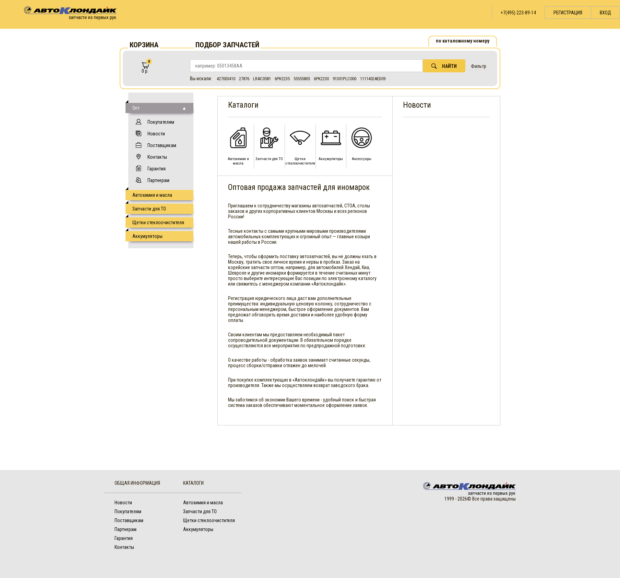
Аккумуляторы (147, 236)
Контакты (157, 157)
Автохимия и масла (152, 195)
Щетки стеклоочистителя (158, 222)
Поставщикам (161, 145)
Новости (156, 133)
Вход (605, 12)
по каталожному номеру (462, 41)
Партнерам (158, 180)
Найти (444, 66)
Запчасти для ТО (149, 209)
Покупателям (160, 122)
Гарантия (156, 168)
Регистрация (567, 12)
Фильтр (478, 66)
